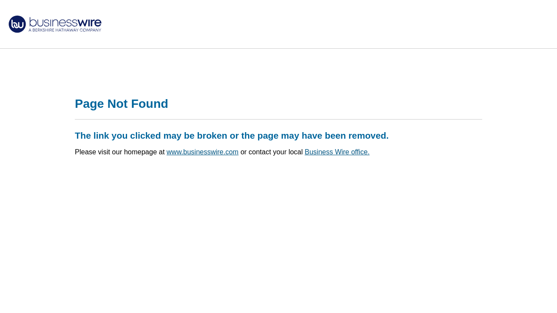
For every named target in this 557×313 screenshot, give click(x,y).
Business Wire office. (337, 152)
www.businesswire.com (202, 152)
